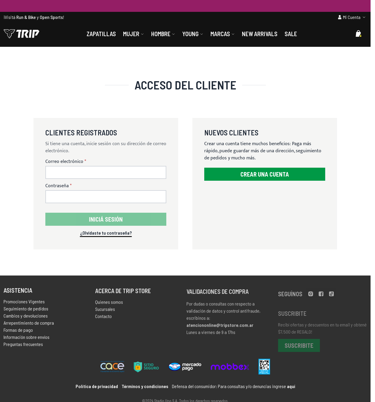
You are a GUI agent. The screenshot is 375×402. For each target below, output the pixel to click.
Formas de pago (18, 331)
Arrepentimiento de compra (29, 324)
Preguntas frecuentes (23, 345)
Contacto (103, 318)
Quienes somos (109, 304)
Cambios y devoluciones (26, 317)
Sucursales (105, 311)
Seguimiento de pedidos (26, 310)
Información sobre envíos (27, 338)
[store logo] (21, 33)
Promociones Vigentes (24, 303)
